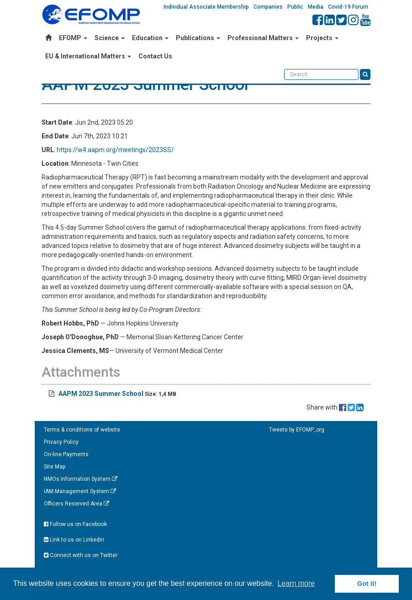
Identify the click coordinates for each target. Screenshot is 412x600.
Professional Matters (263, 38)
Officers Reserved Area (76, 503)
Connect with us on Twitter (80, 555)
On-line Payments (66, 454)
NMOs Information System (80, 479)
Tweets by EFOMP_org (296, 429)
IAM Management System (80, 491)
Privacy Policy (61, 442)
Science (110, 38)
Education (150, 38)
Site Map (54, 466)
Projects (322, 38)
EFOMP (73, 38)
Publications (198, 38)
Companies (268, 7)
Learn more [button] (296, 583)
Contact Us (155, 56)
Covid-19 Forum (348, 7)
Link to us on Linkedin (74, 540)
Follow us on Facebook (75, 524)
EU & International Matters (88, 56)
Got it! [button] (366, 583)
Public (295, 7)
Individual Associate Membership (206, 7)
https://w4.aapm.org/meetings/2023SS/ (115, 149)
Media (315, 7)
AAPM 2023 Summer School (101, 393)
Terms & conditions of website (82, 429)
